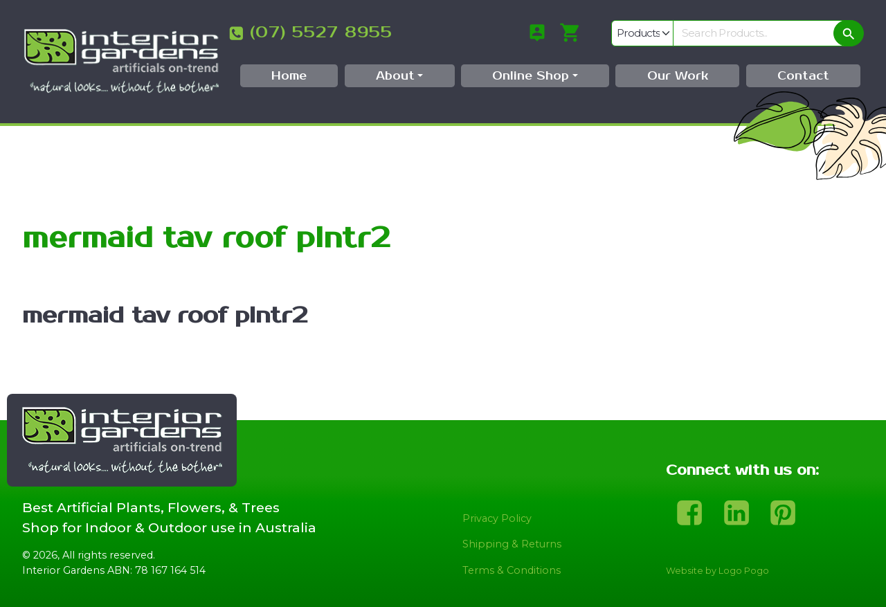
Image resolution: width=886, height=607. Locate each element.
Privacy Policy (497, 518)
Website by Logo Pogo (717, 570)
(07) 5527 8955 (321, 32)
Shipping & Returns (511, 544)
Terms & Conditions (511, 570)
